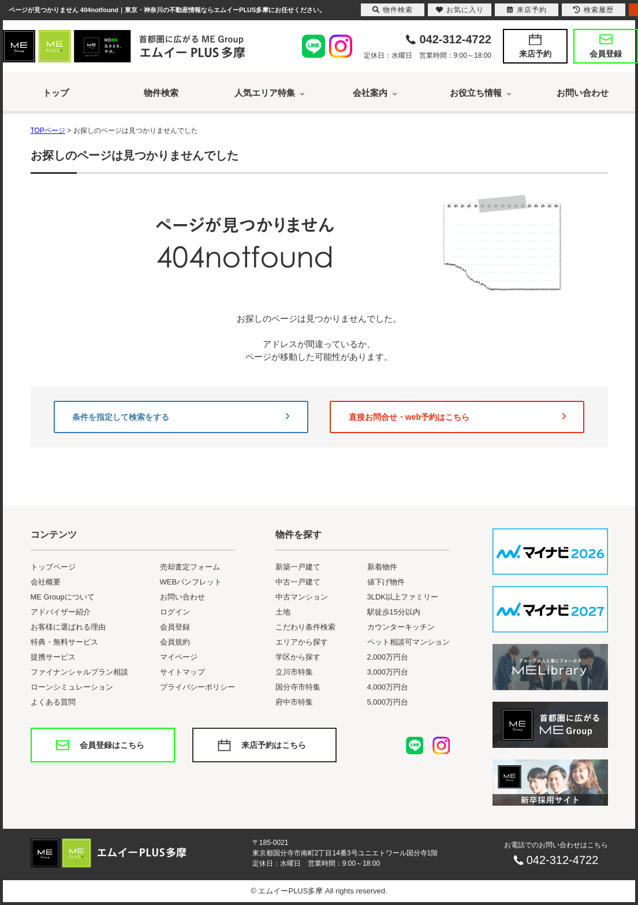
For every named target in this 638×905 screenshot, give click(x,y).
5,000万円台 (388, 702)
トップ (56, 93)
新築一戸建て (297, 567)
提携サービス (53, 657)
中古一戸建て (297, 582)
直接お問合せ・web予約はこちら (457, 417)
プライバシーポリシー (197, 687)
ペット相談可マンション (408, 642)
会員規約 (175, 642)
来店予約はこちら (273, 745)
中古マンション (301, 597)
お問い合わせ (583, 93)
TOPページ (48, 130)
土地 (282, 612)
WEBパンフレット (191, 582)
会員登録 (606, 53)
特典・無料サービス (64, 642)
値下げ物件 (386, 582)
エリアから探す (301, 642)
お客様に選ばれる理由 (68, 627)
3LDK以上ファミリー (403, 597)
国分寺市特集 (297, 687)
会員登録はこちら (112, 745)
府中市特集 (294, 702)
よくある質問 (53, 702)
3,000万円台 (388, 672)
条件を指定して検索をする (180, 417)
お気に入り (460, 10)
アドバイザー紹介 (61, 612)
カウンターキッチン (401, 627)
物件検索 (161, 93)
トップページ (53, 567)
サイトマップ (182, 672)
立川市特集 (294, 672)
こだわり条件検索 (305, 627)
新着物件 (382, 567)
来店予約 (535, 53)
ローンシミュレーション (72, 687)
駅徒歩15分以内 (393, 612)
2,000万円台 (388, 657)
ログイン (175, 612)
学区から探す (297, 657)
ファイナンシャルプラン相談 (79, 672)
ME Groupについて (63, 597)
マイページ (178, 657)
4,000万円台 (388, 687)
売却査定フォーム (190, 567)
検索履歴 (593, 10)
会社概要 (46, 582)
